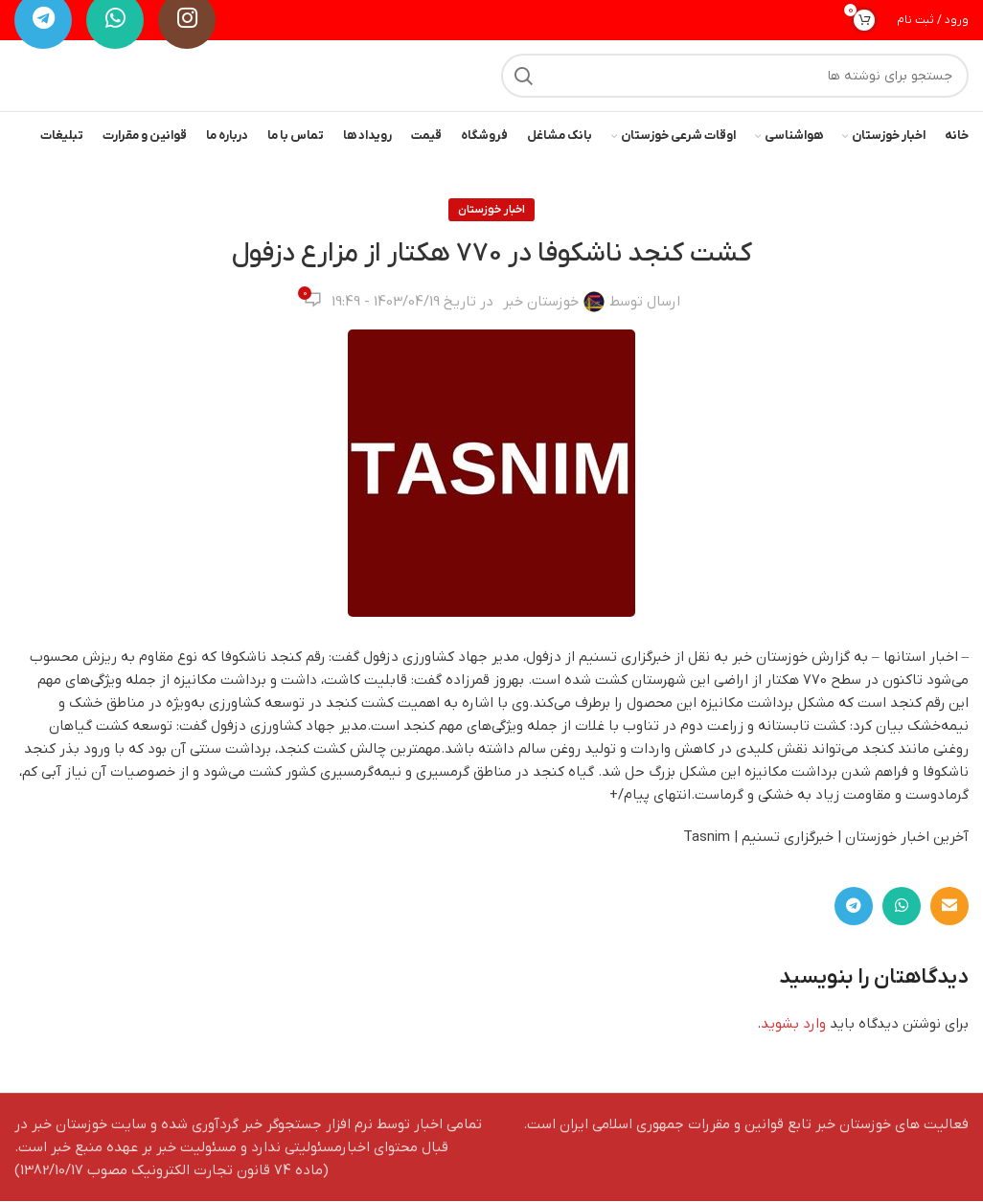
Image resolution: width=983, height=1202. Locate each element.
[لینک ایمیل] (949, 907)
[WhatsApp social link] (901, 907)
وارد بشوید (793, 1024)
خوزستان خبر (541, 301)
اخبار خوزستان (491, 210)
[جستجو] (735, 77)
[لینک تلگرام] (853, 907)
